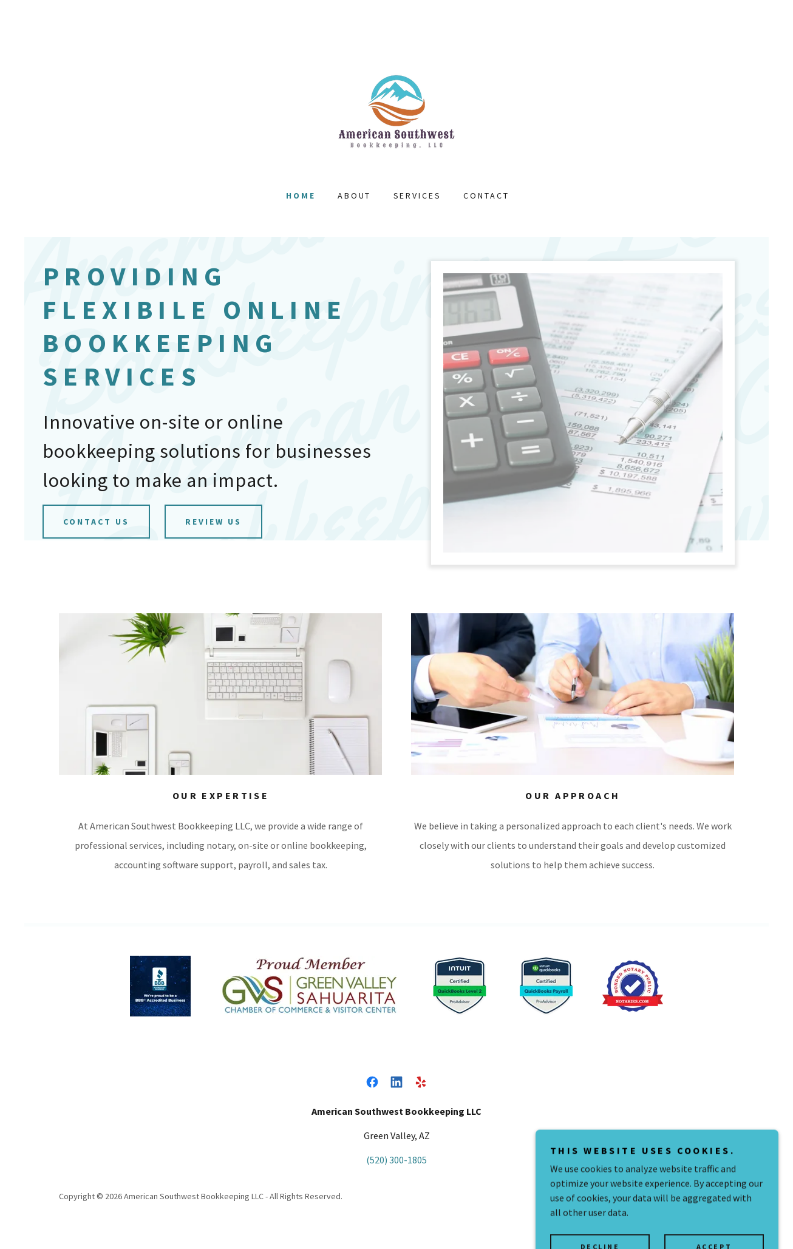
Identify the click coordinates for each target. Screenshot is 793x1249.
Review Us (213, 521)
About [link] (355, 195)
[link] (396, 112)
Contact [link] (486, 195)
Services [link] (417, 195)
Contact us (96, 521)
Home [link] (301, 195)
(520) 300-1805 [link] (396, 1160)
